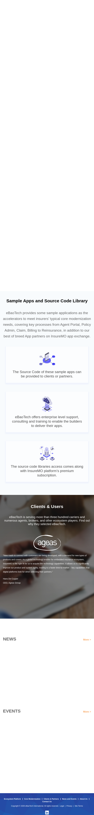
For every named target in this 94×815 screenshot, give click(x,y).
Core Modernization (32, 799)
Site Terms (79, 806)
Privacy (69, 806)
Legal (62, 806)
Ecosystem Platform (12, 799)
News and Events (69, 799)
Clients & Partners (51, 799)
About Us (83, 799)
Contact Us (47, 801)
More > (87, 639)
